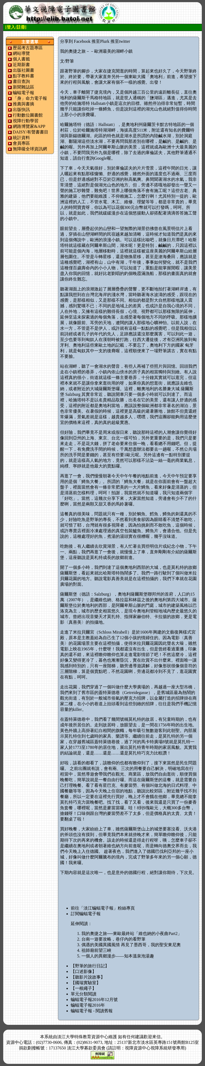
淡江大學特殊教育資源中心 (82, 1036)
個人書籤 (21, 59)
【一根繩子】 (83, 988)
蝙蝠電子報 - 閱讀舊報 (92, 1011)
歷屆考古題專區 (28, 47)
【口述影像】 (83, 971)
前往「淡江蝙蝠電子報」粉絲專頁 (103, 908)
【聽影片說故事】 (88, 977)
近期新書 (21, 64)
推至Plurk (100, 41)
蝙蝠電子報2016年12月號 (94, 999)
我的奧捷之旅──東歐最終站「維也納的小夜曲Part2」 (131, 933)
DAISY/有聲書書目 (30, 132)
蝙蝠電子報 (23, 92)
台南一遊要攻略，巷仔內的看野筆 (113, 939)
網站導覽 (21, 53)
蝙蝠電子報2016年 (88, 1005)
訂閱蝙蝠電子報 (86, 913)
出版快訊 (21, 109)
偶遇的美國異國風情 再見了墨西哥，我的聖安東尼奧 (131, 944)
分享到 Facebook (75, 41)
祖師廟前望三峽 (96, 950)
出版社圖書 (23, 70)
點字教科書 (23, 76)
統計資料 (21, 137)
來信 (156, 1036)
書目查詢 (21, 81)
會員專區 (21, 143)
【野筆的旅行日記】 (90, 966)
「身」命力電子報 (30, 98)
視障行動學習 (25, 120)
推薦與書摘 (23, 104)
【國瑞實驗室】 (86, 982)
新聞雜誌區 (23, 87)
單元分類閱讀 (83, 994)
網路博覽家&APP (29, 126)
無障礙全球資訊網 (30, 149)
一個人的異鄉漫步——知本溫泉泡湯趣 (117, 956)
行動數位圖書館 (28, 115)
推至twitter (120, 41)
